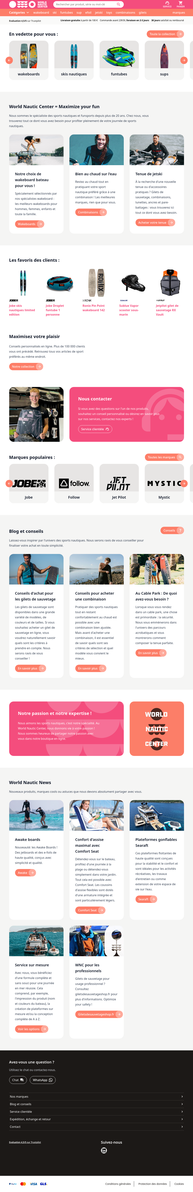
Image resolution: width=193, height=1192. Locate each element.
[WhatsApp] (42, 1080)
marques (179, 12)
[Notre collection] (26, 366)
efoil (88, 12)
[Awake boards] (36, 860)
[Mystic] (164, 483)
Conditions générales (118, 1184)
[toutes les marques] (164, 457)
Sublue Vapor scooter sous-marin (129, 310)
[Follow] (74, 483)
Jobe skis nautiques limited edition (22, 310)
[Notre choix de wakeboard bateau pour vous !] (36, 184)
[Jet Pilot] (119, 483)
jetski (99, 12)
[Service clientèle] (95, 429)
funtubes (66, 12)
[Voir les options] (31, 1029)
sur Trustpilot (25, 20)
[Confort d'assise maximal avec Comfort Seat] (96, 860)
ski (55, 12)
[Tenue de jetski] (157, 184)
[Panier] (180, 4)
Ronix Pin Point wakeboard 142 (94, 308)
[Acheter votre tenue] (155, 222)
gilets (143, 12)
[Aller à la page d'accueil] (28, 4)
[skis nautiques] (74, 60)
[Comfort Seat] (90, 910)
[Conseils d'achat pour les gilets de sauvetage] (36, 616)
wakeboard (41, 12)
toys (109, 12)
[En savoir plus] (30, 668)
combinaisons (125, 12)
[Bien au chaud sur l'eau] (96, 184)
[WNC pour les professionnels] (96, 982)
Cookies (179, 1184)
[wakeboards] (28, 60)
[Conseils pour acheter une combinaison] (96, 616)
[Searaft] (146, 899)
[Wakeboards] (29, 224)
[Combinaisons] (91, 212)
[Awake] (25, 872)
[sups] (164, 60)
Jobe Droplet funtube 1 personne (55, 310)
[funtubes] (119, 60)
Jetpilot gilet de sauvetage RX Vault (167, 310)
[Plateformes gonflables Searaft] (157, 860)
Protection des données (152, 1184)
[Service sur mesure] (36, 982)
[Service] (167, 4)
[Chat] (18, 1080)
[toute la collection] (165, 34)
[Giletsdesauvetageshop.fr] (99, 1014)
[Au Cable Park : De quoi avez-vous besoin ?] (157, 616)
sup (79, 12)
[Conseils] (172, 530)
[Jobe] (28, 483)
